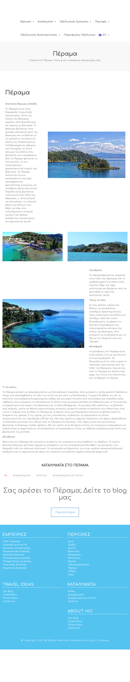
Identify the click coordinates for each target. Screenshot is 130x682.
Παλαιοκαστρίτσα (78, 597)
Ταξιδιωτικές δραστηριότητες (40, 35)
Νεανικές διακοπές (13, 587)
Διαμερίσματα (76, 627)
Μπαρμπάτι (74, 587)
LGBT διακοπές (11, 574)
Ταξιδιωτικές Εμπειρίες (76, 21)
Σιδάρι (72, 604)
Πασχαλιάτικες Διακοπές (17, 594)
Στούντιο (73, 634)
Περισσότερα (65, 544)
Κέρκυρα (27, 21)
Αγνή (70, 574)
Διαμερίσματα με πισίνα (82, 630)
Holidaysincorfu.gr (82, 673)
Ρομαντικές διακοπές (15, 600)
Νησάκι (72, 594)
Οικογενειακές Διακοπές (16, 590)
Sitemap (103, 673)
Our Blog (8, 624)
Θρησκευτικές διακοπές (16, 584)
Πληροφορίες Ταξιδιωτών (79, 35)
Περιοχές (102, 21)
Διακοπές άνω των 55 (15, 577)
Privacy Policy (10, 630)
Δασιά (71, 580)
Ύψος (71, 607)
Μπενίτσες (74, 590)
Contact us (9, 634)
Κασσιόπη (73, 584)
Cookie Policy (10, 627)
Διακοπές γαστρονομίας (17, 580)
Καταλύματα (47, 21)
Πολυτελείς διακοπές (15, 597)
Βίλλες (71, 624)
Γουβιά (72, 577)
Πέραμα (72, 600)
